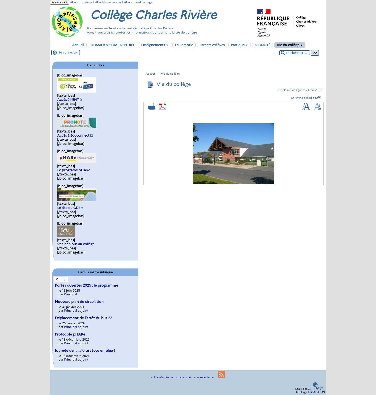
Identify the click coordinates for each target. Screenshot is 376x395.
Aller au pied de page (138, 2)
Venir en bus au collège (75, 244)
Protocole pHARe (70, 334)
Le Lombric (184, 45)
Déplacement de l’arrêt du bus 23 (83, 318)
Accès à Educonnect (73, 135)
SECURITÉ (262, 45)
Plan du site (160, 377)
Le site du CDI (68, 208)
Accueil (78, 45)
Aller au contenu (81, 2)
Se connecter (68, 52)
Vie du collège (290, 45)
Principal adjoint (307, 97)
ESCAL (312, 392)
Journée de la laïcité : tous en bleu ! (85, 350)
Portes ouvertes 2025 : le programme (86, 285)
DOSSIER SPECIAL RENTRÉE (113, 45)
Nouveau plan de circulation (79, 301)
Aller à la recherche (108, 2)
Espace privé (181, 377)
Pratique (239, 45)
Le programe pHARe (73, 170)
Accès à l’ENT (68, 100)
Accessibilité (59, 2)
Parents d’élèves (212, 45)
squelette (202, 377)
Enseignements (154, 45)
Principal (70, 294)
